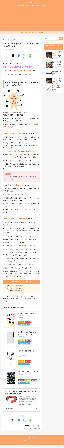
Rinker (24, 315)
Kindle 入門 (20, 5)
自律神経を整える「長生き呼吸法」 (28, 313)
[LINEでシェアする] (30, 56)
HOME (32, 440)
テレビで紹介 (36, 428)
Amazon (22, 321)
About (27, 5)
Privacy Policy (36, 5)
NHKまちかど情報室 (34, 431)
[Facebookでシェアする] (18, 56)
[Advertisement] (32, 19)
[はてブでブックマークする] (24, 56)
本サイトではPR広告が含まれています (32, 32)
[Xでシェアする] (13, 56)
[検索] (61, 38)
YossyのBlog (32, 2)
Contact (44, 5)
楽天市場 (30, 321)
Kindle (21, 380)
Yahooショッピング (25, 324)
